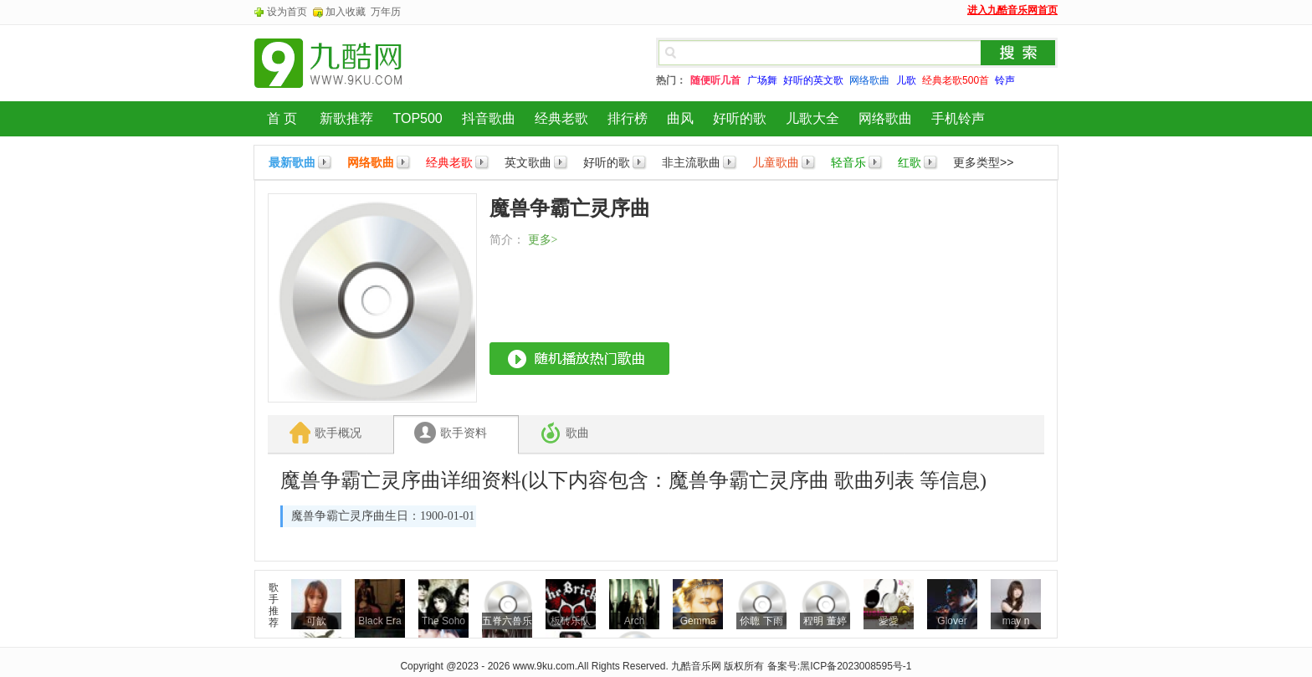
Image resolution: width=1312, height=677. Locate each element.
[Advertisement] (918, 298)
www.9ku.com (544, 666)
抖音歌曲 (488, 118)
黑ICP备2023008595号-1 (855, 666)
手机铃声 (958, 118)
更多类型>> (983, 162)
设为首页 (287, 12)
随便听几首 (715, 80)
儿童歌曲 (775, 162)
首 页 (282, 118)
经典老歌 (561, 118)
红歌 (909, 162)
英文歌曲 (528, 162)
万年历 (386, 12)
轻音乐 (848, 162)
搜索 (1018, 52)
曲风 (680, 118)
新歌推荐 (346, 118)
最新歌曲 (292, 162)
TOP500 (417, 118)
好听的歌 (739, 118)
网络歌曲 (885, 118)
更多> (543, 239)
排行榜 (627, 118)
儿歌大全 (812, 118)
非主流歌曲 (691, 162)
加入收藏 (345, 12)
